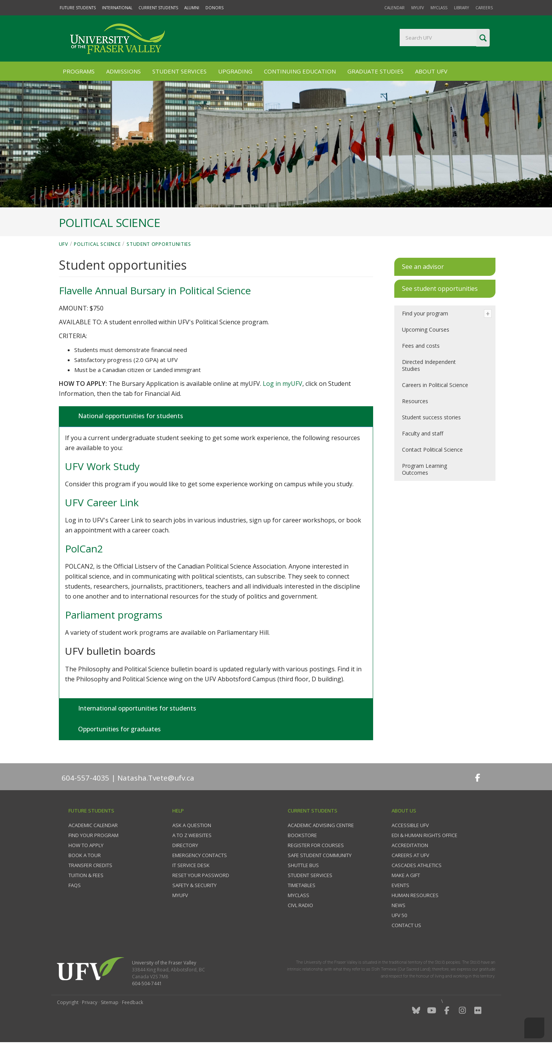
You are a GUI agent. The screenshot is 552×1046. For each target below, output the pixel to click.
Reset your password (200, 875)
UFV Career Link (102, 502)
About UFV (431, 71)
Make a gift (406, 875)
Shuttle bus (303, 865)
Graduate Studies (375, 71)
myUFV (417, 7)
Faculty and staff (422, 433)
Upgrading (235, 71)
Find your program (425, 313)
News (398, 905)
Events (400, 885)
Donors (214, 7)
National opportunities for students (130, 416)
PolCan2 (84, 549)
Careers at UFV (410, 855)
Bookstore (302, 835)
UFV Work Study (102, 466)
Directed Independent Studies (429, 365)
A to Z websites (192, 835)
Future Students (78, 7)
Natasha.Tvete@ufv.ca (155, 778)
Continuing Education (300, 71)
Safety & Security (194, 885)
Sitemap (109, 1002)
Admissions (123, 71)
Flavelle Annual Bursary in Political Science (155, 290)
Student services (310, 875)
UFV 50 (399, 915)
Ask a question (191, 825)
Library (461, 7)
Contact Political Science (432, 449)
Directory (185, 845)
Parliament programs (113, 615)
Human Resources (415, 895)
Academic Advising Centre (321, 825)
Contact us (406, 925)
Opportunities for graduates (119, 729)
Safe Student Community (320, 855)
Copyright (67, 1002)
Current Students (158, 7)
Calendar (394, 7)
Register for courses (316, 845)
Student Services (179, 71)
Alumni (191, 7)
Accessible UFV (410, 825)
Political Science (97, 244)
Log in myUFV (282, 383)
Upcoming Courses (425, 329)
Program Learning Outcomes (424, 469)
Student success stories (431, 417)
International (117, 7)
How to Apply (85, 845)
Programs (79, 71)
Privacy (89, 1002)
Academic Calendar (93, 825)
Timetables (301, 885)
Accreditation (410, 845)
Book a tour (84, 855)
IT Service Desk (191, 865)
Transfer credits (90, 865)
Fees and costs (421, 345)
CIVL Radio (300, 905)
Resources (415, 401)
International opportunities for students (136, 708)
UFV (63, 244)
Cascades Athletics (417, 865)
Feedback (132, 1002)
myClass (438, 7)
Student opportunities (159, 244)
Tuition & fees (85, 875)
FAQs (74, 885)
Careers (484, 7)
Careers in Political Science (435, 385)
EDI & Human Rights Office (424, 835)
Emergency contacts (199, 855)
